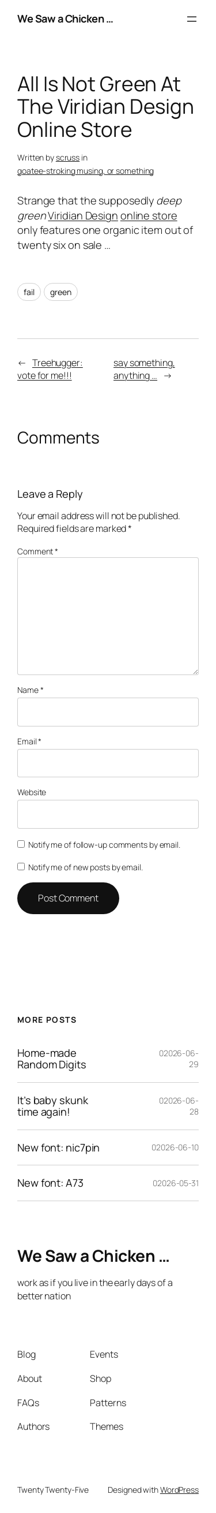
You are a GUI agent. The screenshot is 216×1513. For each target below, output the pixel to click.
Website (31, 792)
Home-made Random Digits (51, 1059)
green (60, 291)
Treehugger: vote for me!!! (50, 369)
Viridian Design (83, 215)
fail (29, 291)
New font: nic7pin (58, 1147)
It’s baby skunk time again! (52, 1106)
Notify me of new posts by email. (85, 867)
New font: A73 (50, 1182)
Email (29, 741)
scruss (67, 157)
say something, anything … (144, 369)
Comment (37, 551)
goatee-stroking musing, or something (85, 170)
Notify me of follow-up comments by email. (104, 844)
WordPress (179, 1489)
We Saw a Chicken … (65, 18)
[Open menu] (192, 19)
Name (30, 689)
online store (148, 215)
